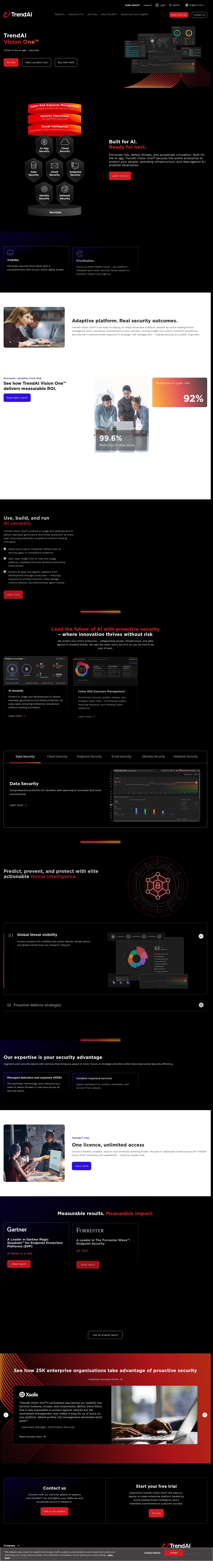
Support (147, 5)
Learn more (120, 180)
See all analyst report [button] (105, 1339)
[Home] (177, 1546)
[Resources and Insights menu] (134, 14)
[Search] (174, 5)
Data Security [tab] (25, 756)
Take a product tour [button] (36, 62)
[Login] (160, 5)
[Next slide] (204, 1415)
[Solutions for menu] (76, 14)
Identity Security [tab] (153, 756)
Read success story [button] (32, 1436)
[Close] (208, 1554)
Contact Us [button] (199, 15)
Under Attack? (132, 5)
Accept (173, 1553)
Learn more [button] (18, 805)
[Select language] (195, 5)
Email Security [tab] (121, 756)
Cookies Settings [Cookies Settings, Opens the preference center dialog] (152, 1553)
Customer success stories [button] (105, 1379)
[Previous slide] (6, 1415)
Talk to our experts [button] (54, 1511)
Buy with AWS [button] (66, 62)
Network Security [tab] (186, 756)
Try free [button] (11, 62)
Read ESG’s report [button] (17, 402)
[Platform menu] (60, 14)
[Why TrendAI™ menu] (109, 14)
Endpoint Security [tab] (89, 756)
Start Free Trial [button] (179, 15)
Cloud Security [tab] (57, 756)
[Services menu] (92, 14)
